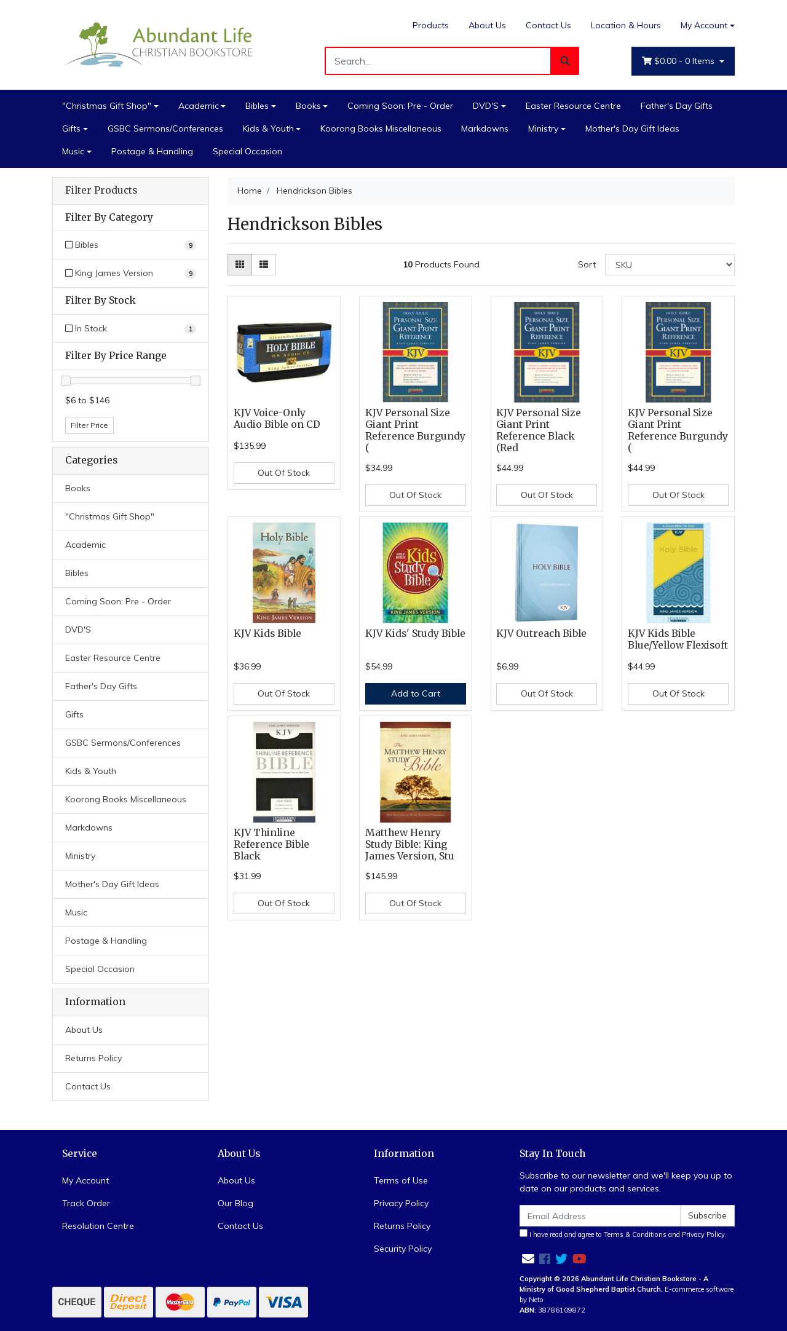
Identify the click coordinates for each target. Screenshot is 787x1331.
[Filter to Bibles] (130, 245)
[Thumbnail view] (239, 264)
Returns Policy (93, 1058)
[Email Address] (600, 1215)
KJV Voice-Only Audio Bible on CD (277, 418)
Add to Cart (415, 693)
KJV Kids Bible (267, 633)
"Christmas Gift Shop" (106, 105)
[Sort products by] (670, 264)
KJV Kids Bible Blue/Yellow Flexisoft (678, 639)
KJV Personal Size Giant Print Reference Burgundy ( (415, 430)
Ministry (543, 128)
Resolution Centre (98, 1225)
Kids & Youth (268, 128)
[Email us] (528, 1258)
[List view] (263, 264)
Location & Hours (626, 25)
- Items (679, 61)
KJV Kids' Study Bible (415, 633)
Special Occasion (247, 151)
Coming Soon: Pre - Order (400, 105)
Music (73, 151)
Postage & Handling (152, 151)
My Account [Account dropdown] (704, 25)
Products (431, 25)
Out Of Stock (284, 472)
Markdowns (484, 128)
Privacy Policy (401, 1203)
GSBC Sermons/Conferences (165, 128)
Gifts (71, 128)
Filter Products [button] (101, 190)
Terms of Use (401, 1180)
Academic (198, 105)
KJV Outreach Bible (541, 633)
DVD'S (486, 105)
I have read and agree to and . (623, 1234)
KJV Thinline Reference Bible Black (271, 844)
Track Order (86, 1203)
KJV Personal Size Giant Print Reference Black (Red (538, 430)
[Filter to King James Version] (130, 273)
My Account (85, 1180)
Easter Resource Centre (573, 105)
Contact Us (548, 25)
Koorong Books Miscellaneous (380, 128)
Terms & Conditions (635, 1234)
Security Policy (403, 1248)
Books (308, 105)
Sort (587, 264)
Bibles (257, 105)
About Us (487, 25)
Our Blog (235, 1203)
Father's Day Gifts (677, 105)
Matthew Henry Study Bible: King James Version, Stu (409, 844)
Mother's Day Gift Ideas (632, 128)
